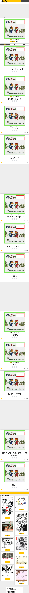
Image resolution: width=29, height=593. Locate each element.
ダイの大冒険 (4, 547)
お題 (3, 586)
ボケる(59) (7, 549)
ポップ (8, 575)
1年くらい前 (26, 73)
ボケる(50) (21, 567)
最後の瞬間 (3, 575)
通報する (17, 41)
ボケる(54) (12, 41)
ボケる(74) (7, 535)
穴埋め (17, 507)
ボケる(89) (21, 509)
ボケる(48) (21, 583)
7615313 (6, 586)
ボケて (1, 586)
